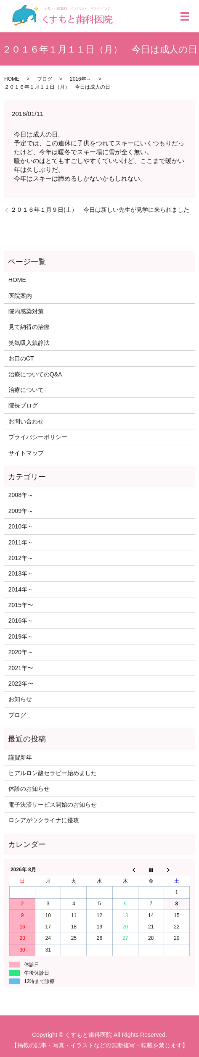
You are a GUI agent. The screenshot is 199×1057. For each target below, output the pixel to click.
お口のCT (21, 358)
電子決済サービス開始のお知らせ (52, 804)
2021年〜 (20, 668)
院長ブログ (23, 405)
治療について (26, 390)
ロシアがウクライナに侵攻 (43, 820)
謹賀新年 (20, 757)
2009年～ (20, 510)
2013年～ (20, 573)
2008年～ (20, 495)
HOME (11, 79)
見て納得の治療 (29, 326)
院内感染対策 (26, 311)
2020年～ (20, 652)
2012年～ (20, 558)
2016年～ (80, 79)
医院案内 (20, 295)
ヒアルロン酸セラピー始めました (52, 773)
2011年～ (20, 542)
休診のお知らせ (29, 788)
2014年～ (20, 589)
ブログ (44, 79)
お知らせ (20, 699)
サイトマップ (26, 453)
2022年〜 (20, 683)
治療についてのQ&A (35, 374)
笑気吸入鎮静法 (29, 342)
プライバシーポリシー (37, 437)
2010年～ (20, 526)
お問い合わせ (26, 421)
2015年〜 (20, 605)
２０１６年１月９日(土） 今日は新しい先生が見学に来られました (100, 209)
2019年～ (20, 636)
